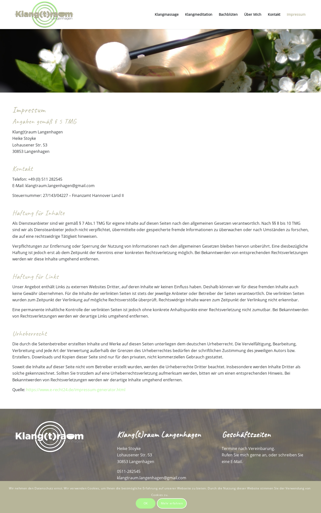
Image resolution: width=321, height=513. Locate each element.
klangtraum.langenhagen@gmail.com (151, 478)
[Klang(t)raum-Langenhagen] (44, 14)
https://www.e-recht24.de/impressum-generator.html (75, 389)
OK (146, 503)
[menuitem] (167, 14)
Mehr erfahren (172, 503)
